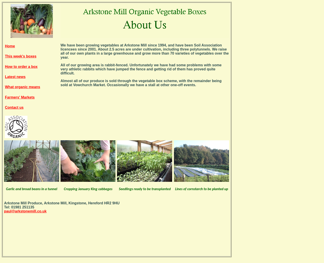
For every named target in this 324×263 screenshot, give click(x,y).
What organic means (22, 87)
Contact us (14, 107)
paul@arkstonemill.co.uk (25, 211)
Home (10, 46)
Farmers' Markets (20, 97)
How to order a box (21, 67)
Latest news (15, 77)
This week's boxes (20, 56)
